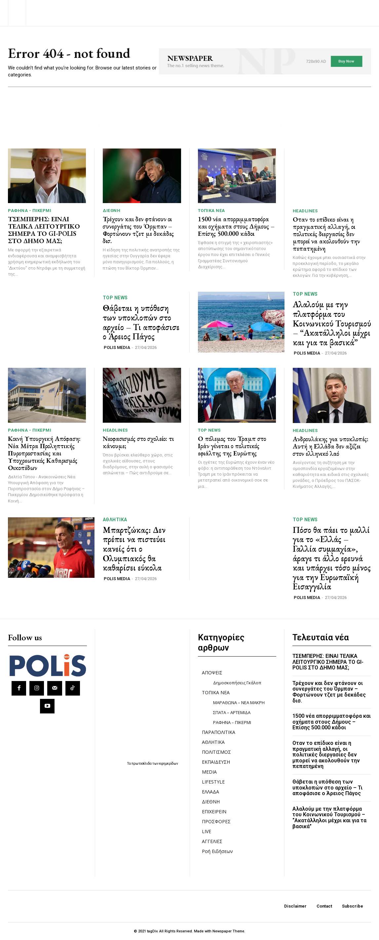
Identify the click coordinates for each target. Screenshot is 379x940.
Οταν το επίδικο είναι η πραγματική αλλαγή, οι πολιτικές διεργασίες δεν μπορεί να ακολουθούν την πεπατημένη (326, 234)
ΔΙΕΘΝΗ (111, 210)
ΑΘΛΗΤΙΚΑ (115, 519)
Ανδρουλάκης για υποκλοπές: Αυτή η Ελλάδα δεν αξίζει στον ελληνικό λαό (330, 446)
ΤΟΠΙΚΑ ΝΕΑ (211, 210)
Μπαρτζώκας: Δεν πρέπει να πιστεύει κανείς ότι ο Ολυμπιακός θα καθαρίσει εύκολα (134, 548)
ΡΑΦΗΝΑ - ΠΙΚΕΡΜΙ (29, 210)
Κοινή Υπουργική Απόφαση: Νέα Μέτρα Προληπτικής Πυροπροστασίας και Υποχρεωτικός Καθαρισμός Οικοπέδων (44, 453)
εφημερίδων (168, 763)
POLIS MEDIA (117, 347)
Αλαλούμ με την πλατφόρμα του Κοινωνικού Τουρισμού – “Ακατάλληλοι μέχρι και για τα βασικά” (332, 323)
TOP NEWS (115, 298)
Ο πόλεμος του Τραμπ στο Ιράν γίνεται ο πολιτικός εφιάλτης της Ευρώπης (232, 445)
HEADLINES (305, 211)
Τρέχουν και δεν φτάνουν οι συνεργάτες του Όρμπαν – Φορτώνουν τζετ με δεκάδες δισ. (138, 230)
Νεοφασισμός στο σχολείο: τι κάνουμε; (138, 442)
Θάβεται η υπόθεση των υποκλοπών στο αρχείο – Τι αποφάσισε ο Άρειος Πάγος (141, 322)
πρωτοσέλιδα (142, 763)
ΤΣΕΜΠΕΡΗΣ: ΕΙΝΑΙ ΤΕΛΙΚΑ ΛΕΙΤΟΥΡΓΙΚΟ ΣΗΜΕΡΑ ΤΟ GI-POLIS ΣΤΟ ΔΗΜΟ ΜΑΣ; (44, 230)
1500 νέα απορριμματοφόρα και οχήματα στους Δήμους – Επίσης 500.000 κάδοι (236, 226)
